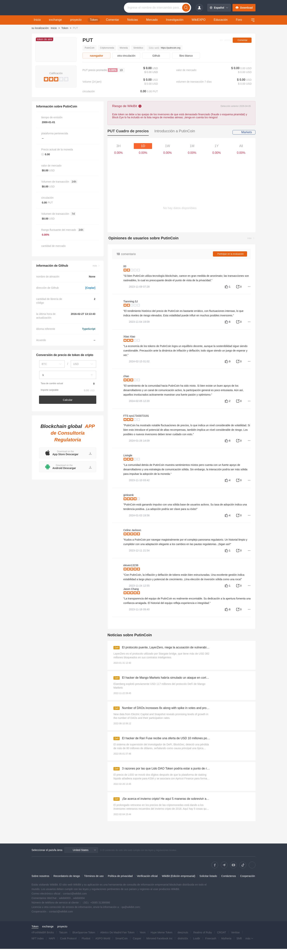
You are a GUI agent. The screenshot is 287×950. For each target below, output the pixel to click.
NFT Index (38, 939)
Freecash (210, 939)
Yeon (142, 933)
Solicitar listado (208, 877)
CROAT (221, 933)
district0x (183, 939)
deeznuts (182, 933)
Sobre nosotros (40, 877)
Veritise (235, 933)
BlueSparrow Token (83, 933)
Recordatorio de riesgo (67, 877)
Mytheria (226, 939)
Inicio (54, 28)
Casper (137, 939)
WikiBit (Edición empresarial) (178, 877)
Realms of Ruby (202, 933)
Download (244, 7)
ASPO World (102, 939)
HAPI (52, 939)
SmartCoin (121, 939)
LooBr (196, 939)
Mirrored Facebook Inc (159, 939)
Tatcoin (63, 933)
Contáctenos (228, 877)
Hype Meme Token (161, 933)
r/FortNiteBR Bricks (43, 933)
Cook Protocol (68, 939)
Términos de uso (94, 877)
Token (64, 28)
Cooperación (247, 877)
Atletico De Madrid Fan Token (117, 933)
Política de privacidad (120, 877)
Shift (239, 939)
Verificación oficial (147, 877)
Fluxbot (86, 939)
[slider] (56, 78)
